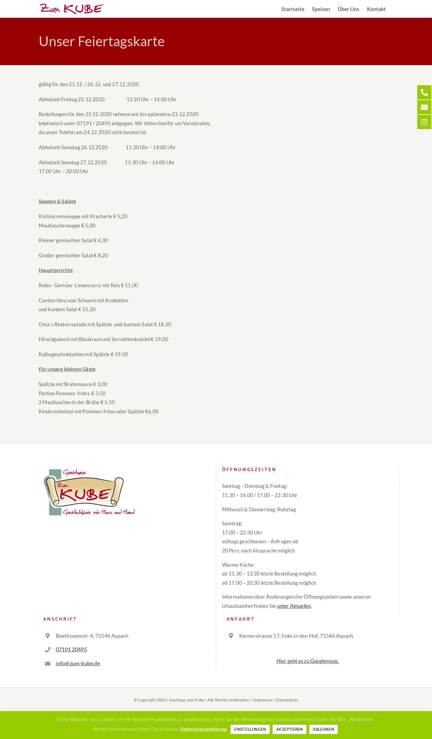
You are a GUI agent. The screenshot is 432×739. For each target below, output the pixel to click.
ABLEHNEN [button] (323, 729)
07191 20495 (71, 649)
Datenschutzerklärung (203, 729)
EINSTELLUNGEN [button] (250, 729)
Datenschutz (287, 700)
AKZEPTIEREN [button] (289, 729)
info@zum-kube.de (78, 663)
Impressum (263, 700)
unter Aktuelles (294, 606)
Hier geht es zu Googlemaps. (307, 661)
